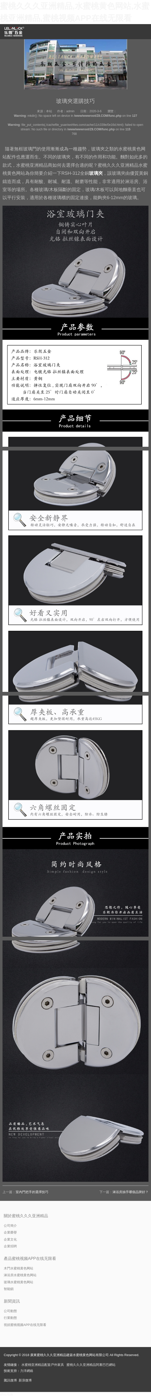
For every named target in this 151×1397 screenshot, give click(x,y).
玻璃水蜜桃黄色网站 (18, 1282)
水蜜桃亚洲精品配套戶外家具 (42, 1365)
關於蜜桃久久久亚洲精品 (26, 1216)
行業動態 (10, 1318)
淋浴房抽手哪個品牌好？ (130, 1192)
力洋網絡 (26, 1371)
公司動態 (10, 1311)
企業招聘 (10, 1246)
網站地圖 (6, 1394)
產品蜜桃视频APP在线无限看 (30, 1258)
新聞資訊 (12, 1301)
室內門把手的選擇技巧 (32, 1192)
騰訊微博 (10, 1380)
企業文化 (10, 1239)
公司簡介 (10, 1225)
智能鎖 (9, 1289)
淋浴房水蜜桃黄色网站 (20, 1275)
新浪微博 (25, 1380)
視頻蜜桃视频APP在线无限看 (25, 1325)
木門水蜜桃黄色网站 (18, 1268)
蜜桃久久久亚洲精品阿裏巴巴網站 (91, 1365)
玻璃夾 (96, 173)
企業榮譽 (10, 1232)
